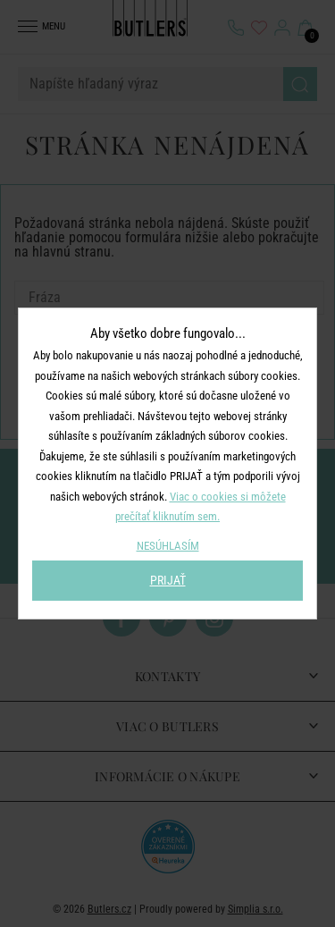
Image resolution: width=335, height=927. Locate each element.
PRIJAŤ (168, 580)
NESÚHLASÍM (168, 545)
